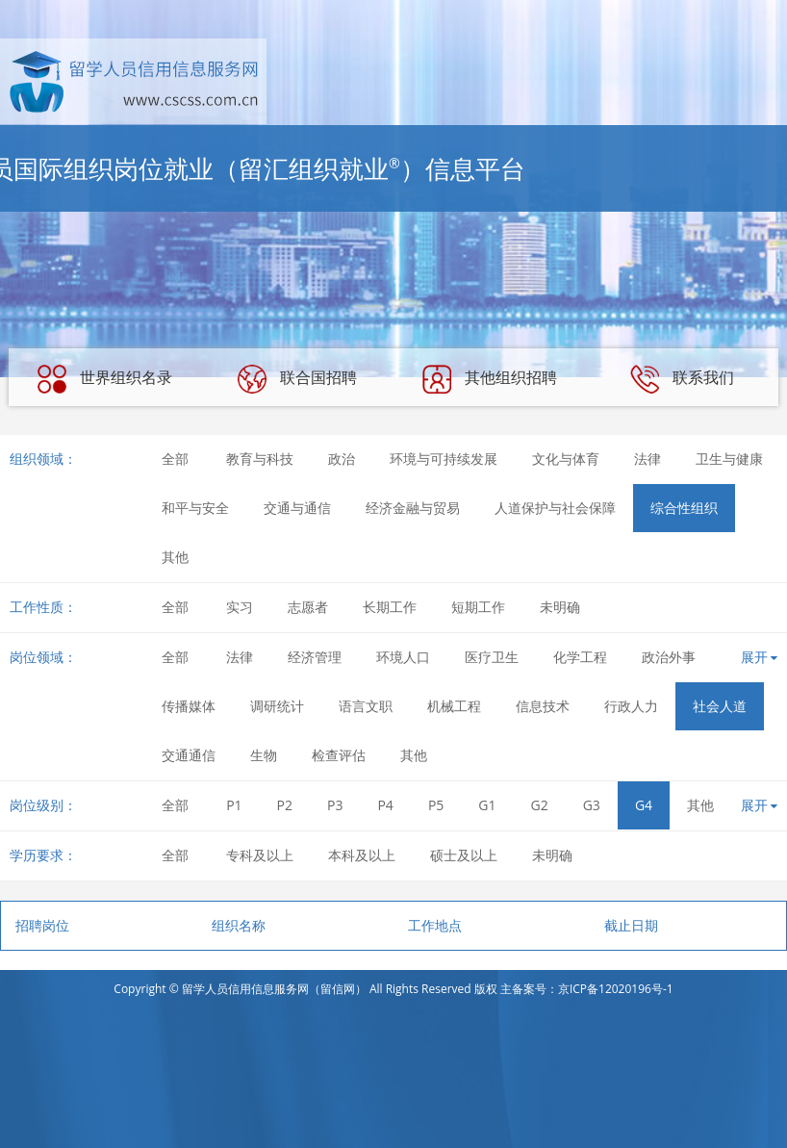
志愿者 (308, 607)
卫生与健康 (729, 458)
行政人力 (631, 706)
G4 (643, 805)
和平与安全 (195, 507)
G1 (486, 805)
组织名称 (239, 925)
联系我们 (682, 379)
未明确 (560, 607)
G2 (539, 805)
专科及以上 (259, 855)
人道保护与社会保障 (555, 507)
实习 (239, 607)
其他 (175, 557)
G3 (591, 805)
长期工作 (390, 607)
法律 (647, 458)
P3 (335, 805)
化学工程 (580, 657)
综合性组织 (684, 507)
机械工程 (454, 706)
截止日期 (631, 925)
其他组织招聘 (489, 379)
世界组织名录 (105, 379)
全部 (175, 458)
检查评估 (339, 755)
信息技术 (543, 706)
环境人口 (403, 657)
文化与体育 (565, 458)
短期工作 (478, 607)
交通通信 (189, 755)
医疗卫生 (492, 657)
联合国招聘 (297, 379)
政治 (341, 458)
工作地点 (435, 925)
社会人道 (720, 706)
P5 (436, 805)
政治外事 (669, 657)
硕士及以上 (463, 855)
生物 (263, 755)
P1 (233, 805)
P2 (284, 805)
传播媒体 (189, 706)
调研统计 (277, 706)
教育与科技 (259, 458)
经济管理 (315, 657)
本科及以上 (361, 855)
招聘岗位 (42, 925)
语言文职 (366, 706)
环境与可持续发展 (443, 458)
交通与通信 (297, 507)
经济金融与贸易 (413, 507)
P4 (385, 805)
